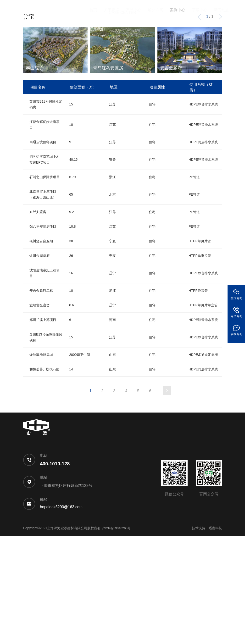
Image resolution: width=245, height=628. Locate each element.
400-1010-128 (55, 555)
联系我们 (97, 29)
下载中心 (199, 9)
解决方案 (155, 9)
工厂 (182, 82)
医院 (94, 82)
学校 (74, 82)
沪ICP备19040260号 (117, 620)
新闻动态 (221, 9)
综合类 (32, 82)
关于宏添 (111, 9)
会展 (142, 82)
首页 (93, 9)
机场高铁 (118, 82)
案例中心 (177, 9)
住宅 (162, 82)
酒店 (54, 82)
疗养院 (204, 82)
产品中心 (133, 9)
